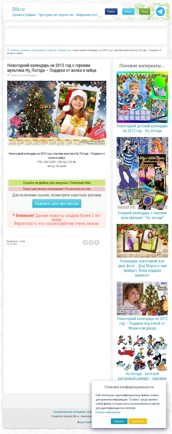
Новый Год (16, 75)
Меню (128, 11)
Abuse (80, 422)
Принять (119, 421)
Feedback (90, 422)
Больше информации (108, 412)
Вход (145, 11)
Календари (30, 75)
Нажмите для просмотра (57, 203)
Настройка (137, 421)
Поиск (111, 11)
